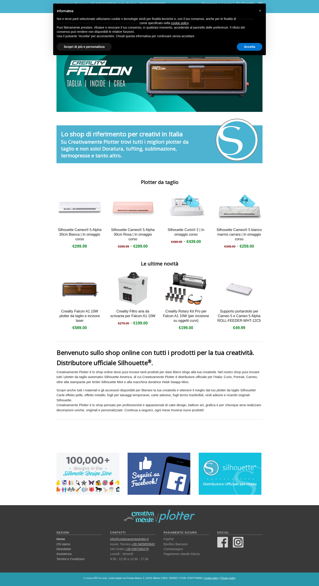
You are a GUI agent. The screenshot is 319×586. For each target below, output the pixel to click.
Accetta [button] (249, 47)
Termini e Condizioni (70, 559)
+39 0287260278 (137, 549)
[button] (260, 10)
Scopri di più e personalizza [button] (84, 47)
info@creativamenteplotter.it (129, 539)
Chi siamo (63, 544)
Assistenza (64, 554)
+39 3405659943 (143, 544)
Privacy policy (228, 578)
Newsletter (63, 549)
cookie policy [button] (180, 23)
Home (60, 539)
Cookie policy (211, 578)
